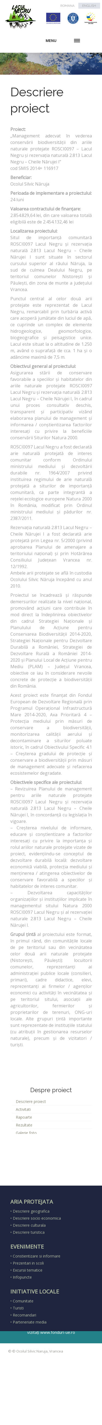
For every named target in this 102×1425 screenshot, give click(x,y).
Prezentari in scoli (28, 1311)
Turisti (18, 1356)
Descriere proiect (31, 1129)
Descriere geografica (31, 1259)
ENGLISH (89, 6)
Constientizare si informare (36, 1304)
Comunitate (23, 1349)
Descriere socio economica (37, 1266)
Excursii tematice (27, 1318)
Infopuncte (22, 1325)
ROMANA (67, 6)
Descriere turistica (29, 1280)
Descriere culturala (29, 1273)
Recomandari (24, 1363)
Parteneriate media (30, 1370)
